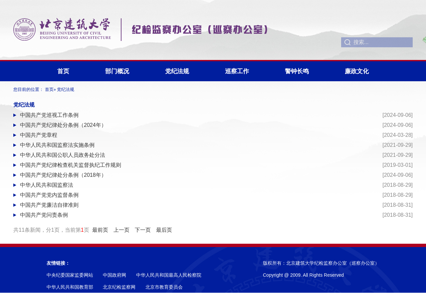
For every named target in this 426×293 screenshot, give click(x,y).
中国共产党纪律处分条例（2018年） (63, 175)
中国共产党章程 (38, 135)
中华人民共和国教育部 (70, 287)
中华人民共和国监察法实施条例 (57, 145)
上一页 (121, 230)
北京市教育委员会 (164, 287)
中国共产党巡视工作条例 (49, 115)
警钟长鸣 (297, 71)
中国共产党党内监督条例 (49, 195)
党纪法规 (177, 71)
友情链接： (58, 263)
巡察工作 (237, 71)
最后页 (164, 230)
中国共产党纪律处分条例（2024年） (63, 125)
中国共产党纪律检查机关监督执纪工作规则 (70, 165)
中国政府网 (114, 275)
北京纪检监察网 (119, 287)
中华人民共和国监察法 (46, 185)
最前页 (100, 230)
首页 (63, 71)
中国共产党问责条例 (44, 215)
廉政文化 (357, 71)
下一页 (143, 230)
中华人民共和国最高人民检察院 (168, 275)
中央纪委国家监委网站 (70, 275)
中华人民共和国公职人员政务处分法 (62, 155)
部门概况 (117, 71)
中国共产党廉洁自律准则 (49, 205)
